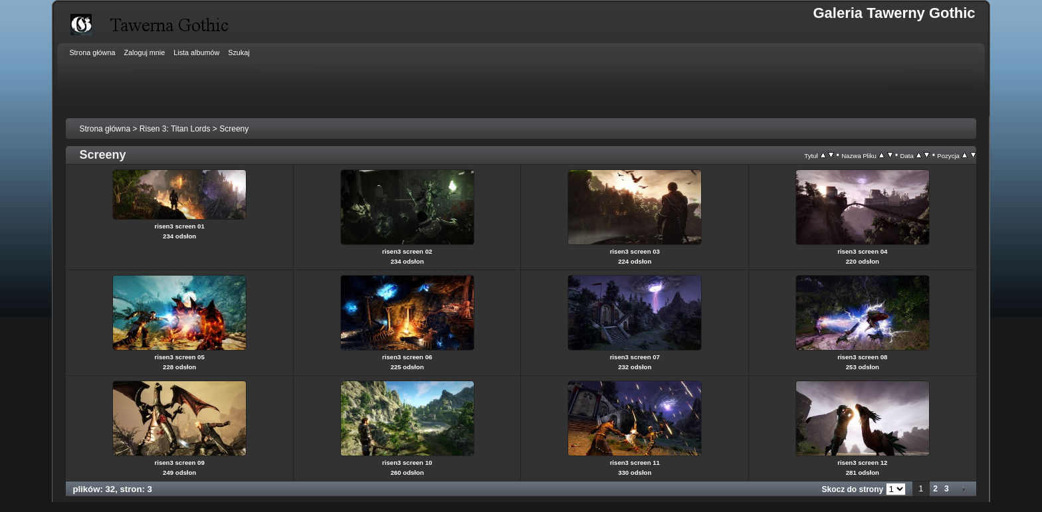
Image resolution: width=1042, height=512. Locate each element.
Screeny (234, 128)
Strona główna (104, 128)
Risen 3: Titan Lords (175, 128)
